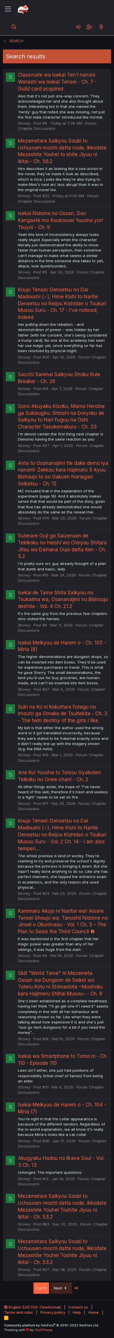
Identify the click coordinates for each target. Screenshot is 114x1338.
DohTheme (44, 1330)
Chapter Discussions (36, 128)
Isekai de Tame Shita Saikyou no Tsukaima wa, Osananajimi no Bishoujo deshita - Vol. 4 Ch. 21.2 (63, 599)
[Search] (14, 27)
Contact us (78, 1307)
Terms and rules (18, 1312)
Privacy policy (52, 1312)
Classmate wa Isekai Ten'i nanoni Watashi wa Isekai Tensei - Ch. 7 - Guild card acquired (57, 82)
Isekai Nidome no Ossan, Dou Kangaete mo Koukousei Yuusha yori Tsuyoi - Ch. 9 (60, 220)
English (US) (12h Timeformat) (32, 1307)
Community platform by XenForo (51, 1325)
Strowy (24, 123)
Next (61, 1288)
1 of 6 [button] (41, 1288)
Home (93, 1312)
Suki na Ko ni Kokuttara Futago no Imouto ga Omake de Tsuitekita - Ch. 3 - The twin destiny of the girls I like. (62, 714)
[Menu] (8, 9)
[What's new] (101, 27)
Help (77, 1312)
